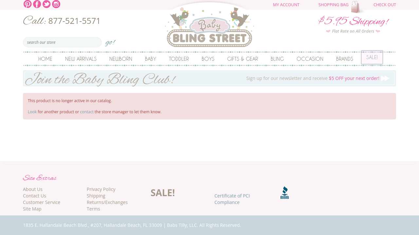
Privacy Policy (101, 189)
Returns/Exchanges (107, 202)
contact (87, 112)
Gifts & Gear (242, 59)
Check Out (384, 5)
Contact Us (34, 196)
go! (110, 40)
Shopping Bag (334, 5)
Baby (150, 59)
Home (45, 59)
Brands (344, 59)
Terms (93, 209)
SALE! (163, 192)
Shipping (96, 196)
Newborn (120, 59)
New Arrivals (81, 59)
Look (32, 112)
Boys (208, 59)
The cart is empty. (359, 7)
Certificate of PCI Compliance (232, 199)
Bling (277, 59)
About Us (33, 189)
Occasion (310, 59)
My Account (286, 5)
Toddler (179, 59)
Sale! (372, 59)
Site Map (32, 209)
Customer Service (41, 202)
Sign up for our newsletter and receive (209, 78)
